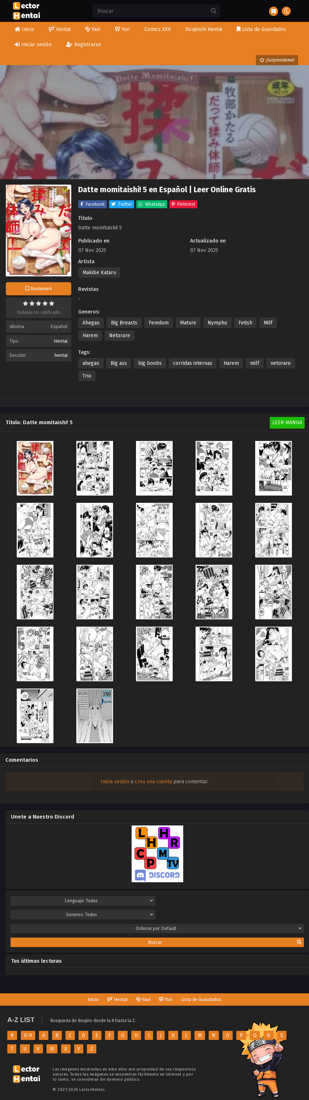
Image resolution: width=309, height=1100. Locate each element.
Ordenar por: (219, 928)
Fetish (245, 323)
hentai (61, 355)
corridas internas (192, 363)
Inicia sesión (115, 781)
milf (254, 363)
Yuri (165, 999)
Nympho (217, 323)
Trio (87, 376)
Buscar (224, 942)
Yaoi (143, 999)
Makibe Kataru (99, 272)
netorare (280, 363)
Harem (90, 335)
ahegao (91, 363)
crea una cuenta (153, 781)
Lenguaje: (109, 901)
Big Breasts (124, 323)
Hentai (61, 341)
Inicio (93, 999)
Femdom (159, 323)
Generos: (109, 914)
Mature (188, 323)
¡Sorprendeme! (277, 60)
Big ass (119, 363)
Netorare (119, 335)
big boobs (150, 363)
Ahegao (91, 323)
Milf (268, 323)
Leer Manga (287, 422)
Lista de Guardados (201, 999)
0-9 (28, 1035)
